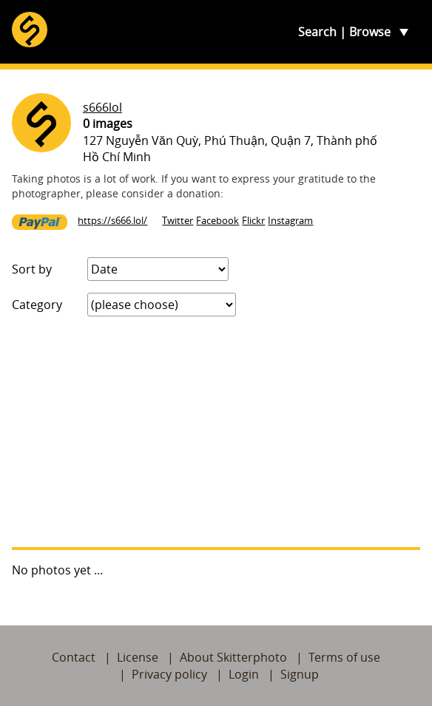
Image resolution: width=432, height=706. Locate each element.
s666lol (102, 107)
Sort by (32, 269)
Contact (73, 657)
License (137, 657)
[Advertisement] (216, 431)
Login (244, 674)
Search (317, 32)
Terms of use (344, 657)
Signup (299, 674)
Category (37, 304)
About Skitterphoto (233, 657)
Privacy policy (169, 674)
